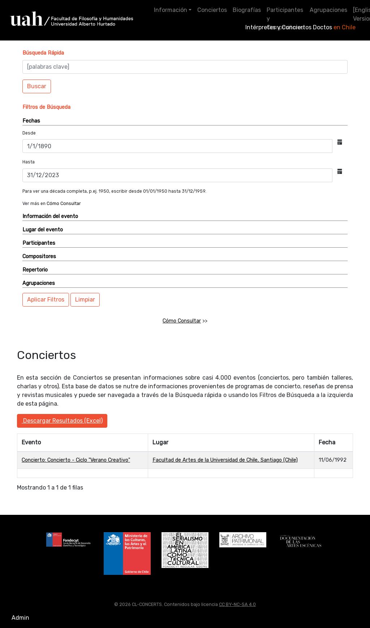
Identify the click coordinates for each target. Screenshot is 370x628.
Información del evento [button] (50, 216)
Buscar (36, 86)
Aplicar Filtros (45, 299)
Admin (20, 617)
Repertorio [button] (35, 270)
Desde (29, 133)
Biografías (247, 10)
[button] (43, 53)
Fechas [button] (31, 121)
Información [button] (170, 10)
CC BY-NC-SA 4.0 (237, 604)
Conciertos (212, 10)
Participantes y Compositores (285, 19)
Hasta (28, 162)
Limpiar (85, 299)
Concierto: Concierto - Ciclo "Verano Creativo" (76, 460)
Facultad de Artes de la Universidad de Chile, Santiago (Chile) (225, 460)
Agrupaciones (328, 10)
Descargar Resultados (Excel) (62, 420)
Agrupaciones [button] (38, 283)
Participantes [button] (38, 243)
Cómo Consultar (64, 203)
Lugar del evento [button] (42, 230)
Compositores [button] (39, 256)
